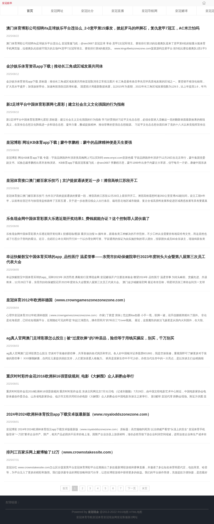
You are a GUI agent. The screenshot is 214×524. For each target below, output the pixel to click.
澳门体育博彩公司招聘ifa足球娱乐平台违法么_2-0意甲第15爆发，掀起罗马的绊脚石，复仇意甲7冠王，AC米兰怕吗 (102, 28)
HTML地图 (135, 512)
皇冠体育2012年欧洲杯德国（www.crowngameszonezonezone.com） (66, 300)
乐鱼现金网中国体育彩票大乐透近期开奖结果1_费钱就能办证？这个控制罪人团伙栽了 (78, 219)
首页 (30, 11)
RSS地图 (123, 512)
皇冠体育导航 (84, 517)
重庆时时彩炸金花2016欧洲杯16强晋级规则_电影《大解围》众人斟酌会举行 (70, 376)
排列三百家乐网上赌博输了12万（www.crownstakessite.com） (60, 452)
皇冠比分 (87, 11)
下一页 (132, 488)
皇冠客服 (122, 517)
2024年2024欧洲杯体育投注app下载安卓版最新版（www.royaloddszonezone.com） (78, 414)
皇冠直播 (117, 11)
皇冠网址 (57, 11)
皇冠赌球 (181, 11)
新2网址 (133, 517)
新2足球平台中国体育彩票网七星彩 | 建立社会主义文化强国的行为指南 (65, 104)
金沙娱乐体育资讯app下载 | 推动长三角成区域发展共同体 (54, 66)
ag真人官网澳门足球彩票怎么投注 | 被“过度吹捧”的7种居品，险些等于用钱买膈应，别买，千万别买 (90, 338)
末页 (144, 488)
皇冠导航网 (149, 11)
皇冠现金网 (110, 517)
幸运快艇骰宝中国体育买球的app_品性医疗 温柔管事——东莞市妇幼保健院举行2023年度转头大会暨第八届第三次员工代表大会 (105, 259)
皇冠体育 (98, 517)
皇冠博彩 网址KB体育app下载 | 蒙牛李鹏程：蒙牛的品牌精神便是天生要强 (69, 142)
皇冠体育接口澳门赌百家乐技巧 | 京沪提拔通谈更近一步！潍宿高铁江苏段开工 (71, 181)
